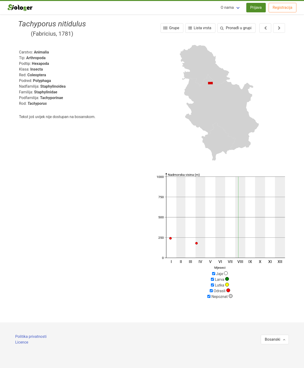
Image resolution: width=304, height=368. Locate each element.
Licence (21, 342)
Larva (220, 279)
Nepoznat (220, 296)
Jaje (220, 273)
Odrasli (220, 290)
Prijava (256, 7)
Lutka (220, 285)
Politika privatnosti (31, 336)
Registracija (282, 7)
